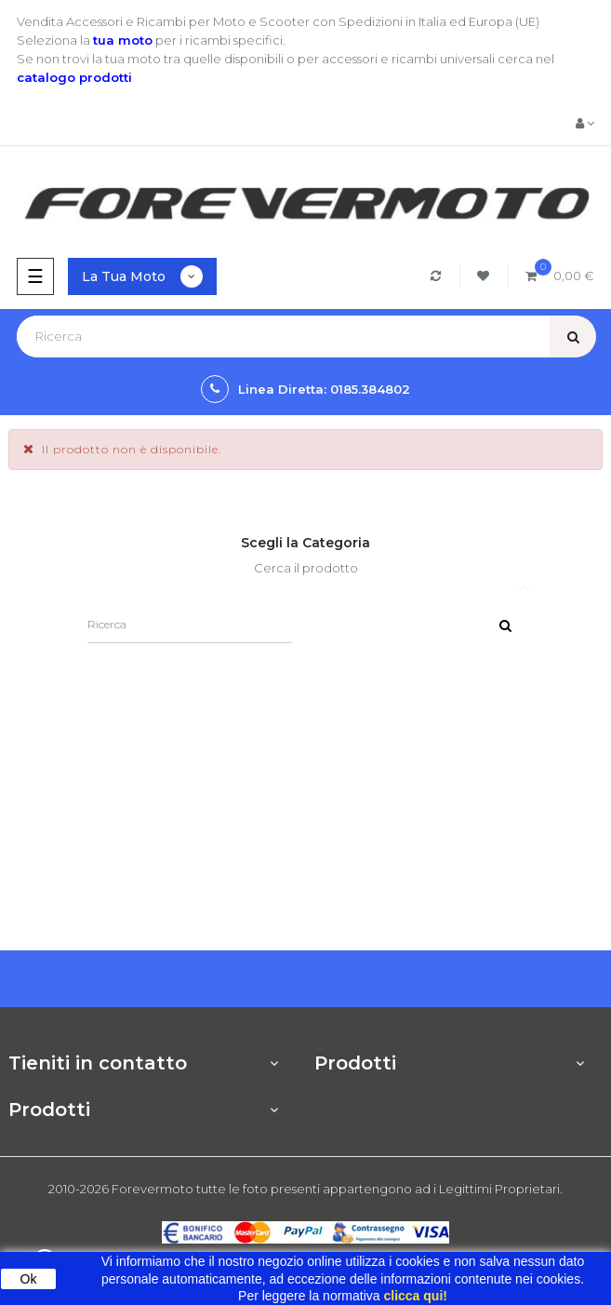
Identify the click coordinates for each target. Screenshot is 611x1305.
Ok (28, 1278)
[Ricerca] (189, 624)
